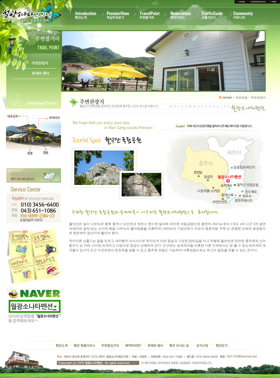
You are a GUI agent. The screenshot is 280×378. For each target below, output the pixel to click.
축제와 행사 (40, 73)
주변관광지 (40, 63)
